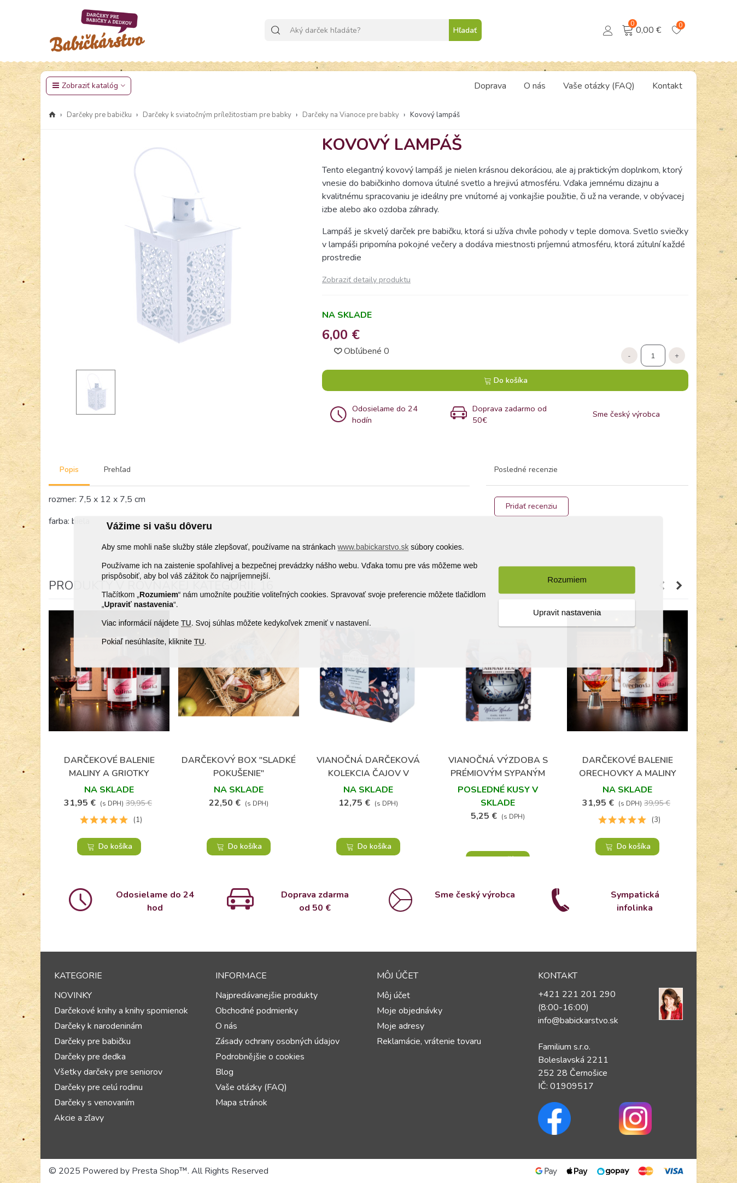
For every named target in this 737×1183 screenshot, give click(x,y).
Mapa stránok (241, 1103)
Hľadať (465, 30)
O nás (535, 86)
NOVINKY (73, 995)
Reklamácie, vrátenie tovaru (429, 1041)
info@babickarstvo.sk (578, 1021)
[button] (679, 586)
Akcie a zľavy (79, 1118)
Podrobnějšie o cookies (260, 1057)
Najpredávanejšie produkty (266, 995)
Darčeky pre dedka (90, 1057)
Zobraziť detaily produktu (366, 279)
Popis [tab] (69, 469)
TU (186, 623)
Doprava (490, 86)
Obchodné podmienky (256, 1011)
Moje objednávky (409, 1011)
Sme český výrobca (475, 895)
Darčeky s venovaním (94, 1103)
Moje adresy (400, 1026)
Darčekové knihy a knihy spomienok (121, 1011)
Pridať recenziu (531, 506)
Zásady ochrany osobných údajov (277, 1041)
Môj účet (393, 995)
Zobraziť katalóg (85, 85)
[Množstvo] (653, 355)
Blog (224, 1072)
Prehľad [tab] (117, 469)
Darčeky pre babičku (92, 1041)
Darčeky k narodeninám (98, 1026)
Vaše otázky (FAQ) (599, 86)
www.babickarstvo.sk (372, 547)
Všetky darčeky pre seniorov (108, 1072)
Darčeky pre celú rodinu (98, 1087)
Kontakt (667, 86)
